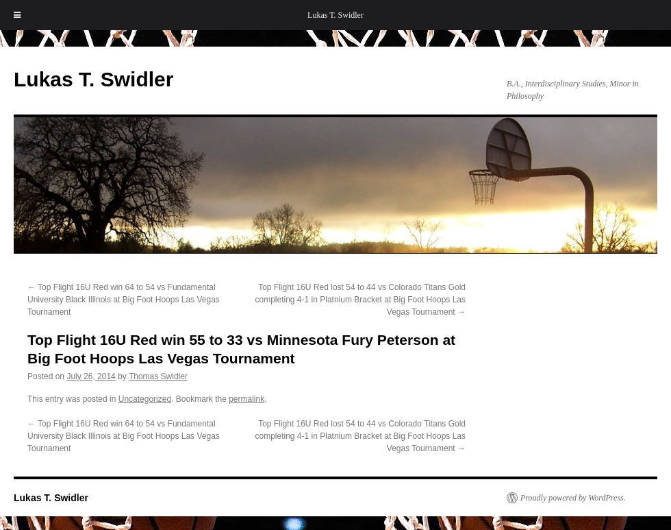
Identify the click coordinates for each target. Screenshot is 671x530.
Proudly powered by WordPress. (573, 498)
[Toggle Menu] (17, 15)
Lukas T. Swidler (335, 15)
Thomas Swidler (158, 376)
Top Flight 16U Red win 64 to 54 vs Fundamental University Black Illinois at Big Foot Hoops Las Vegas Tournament (123, 299)
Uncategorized (144, 399)
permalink (246, 399)
